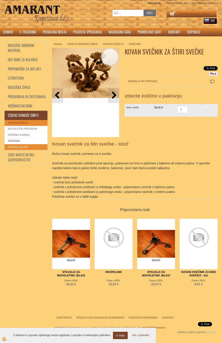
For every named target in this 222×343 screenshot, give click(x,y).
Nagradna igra (120, 32)
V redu (120, 335)
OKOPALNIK (113, 272)
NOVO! (71, 260)
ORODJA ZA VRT (18, 147)
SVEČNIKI (14, 141)
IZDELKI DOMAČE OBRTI (82, 44)
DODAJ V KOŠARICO (209, 110)
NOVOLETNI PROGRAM (22, 128)
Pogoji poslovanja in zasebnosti (100, 317)
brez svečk (132, 107)
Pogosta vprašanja (87, 32)
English (212, 20)
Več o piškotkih (140, 335)
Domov (8, 32)
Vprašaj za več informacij (142, 81)
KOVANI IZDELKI (18, 122)
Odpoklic (193, 32)
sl (206, 20)
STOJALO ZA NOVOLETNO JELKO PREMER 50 (71, 275)
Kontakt (174, 32)
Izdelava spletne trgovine (191, 332)
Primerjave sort (149, 32)
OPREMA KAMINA (19, 134)
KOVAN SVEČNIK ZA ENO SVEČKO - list (198, 273)
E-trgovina (28, 32)
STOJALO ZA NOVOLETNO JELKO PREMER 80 (156, 275)
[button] (113, 95)
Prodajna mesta (55, 32)
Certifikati (64, 317)
